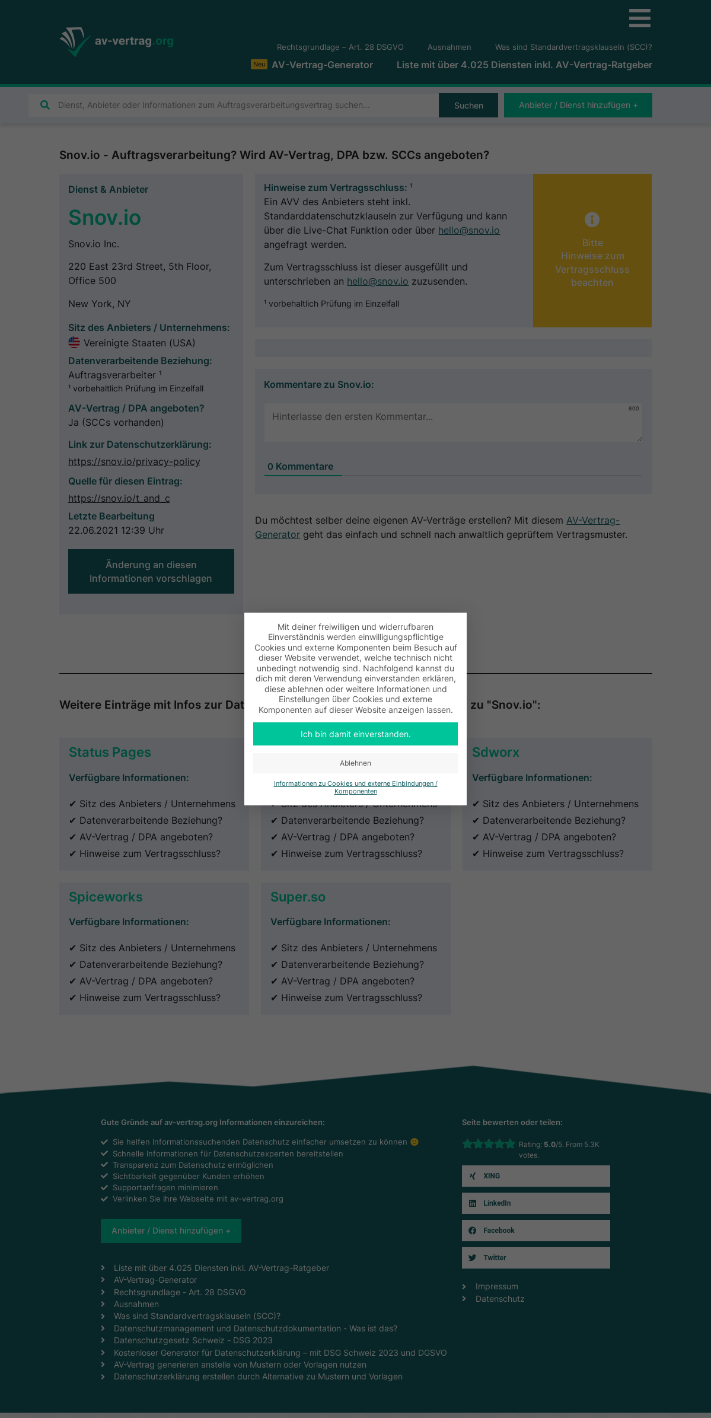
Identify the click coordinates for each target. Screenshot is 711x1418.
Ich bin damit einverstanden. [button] (356, 734)
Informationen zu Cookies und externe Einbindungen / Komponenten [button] (356, 787)
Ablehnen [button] (355, 763)
